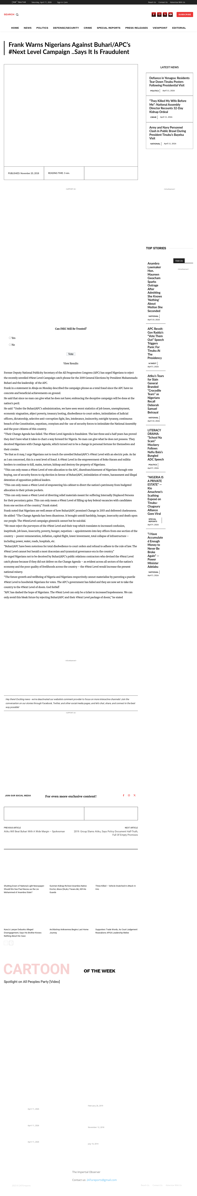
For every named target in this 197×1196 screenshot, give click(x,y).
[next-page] (11, 943)
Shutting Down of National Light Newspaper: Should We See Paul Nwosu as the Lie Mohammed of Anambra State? (24, 889)
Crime (153, 117)
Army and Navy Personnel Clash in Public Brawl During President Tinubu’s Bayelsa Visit (167, 133)
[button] (12, 14)
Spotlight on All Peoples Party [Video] (32, 982)
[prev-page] (6, 943)
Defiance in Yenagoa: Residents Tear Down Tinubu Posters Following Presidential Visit (169, 81)
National (155, 143)
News (7, 925)
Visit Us (179, 260)
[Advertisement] (57, 296)
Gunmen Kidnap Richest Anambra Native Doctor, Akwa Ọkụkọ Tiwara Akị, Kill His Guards (68, 889)
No (13, 344)
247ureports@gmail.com (102, 1180)
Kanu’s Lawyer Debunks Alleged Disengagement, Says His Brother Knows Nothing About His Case (22, 932)
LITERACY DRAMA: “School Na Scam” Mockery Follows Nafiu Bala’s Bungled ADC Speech (156, 444)
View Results (71, 363)
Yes (14, 338)
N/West (152, 363)
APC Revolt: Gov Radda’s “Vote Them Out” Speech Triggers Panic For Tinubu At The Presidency (156, 343)
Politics (154, 90)
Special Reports (153, 520)
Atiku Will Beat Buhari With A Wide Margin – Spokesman (34, 831)
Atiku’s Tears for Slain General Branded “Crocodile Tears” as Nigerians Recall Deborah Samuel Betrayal (156, 394)
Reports (183, 52)
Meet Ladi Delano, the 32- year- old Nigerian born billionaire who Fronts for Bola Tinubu (104, 1136)
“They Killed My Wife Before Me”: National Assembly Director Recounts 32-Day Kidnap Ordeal (167, 106)
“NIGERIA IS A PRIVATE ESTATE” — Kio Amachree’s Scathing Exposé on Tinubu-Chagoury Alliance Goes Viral (155, 495)
